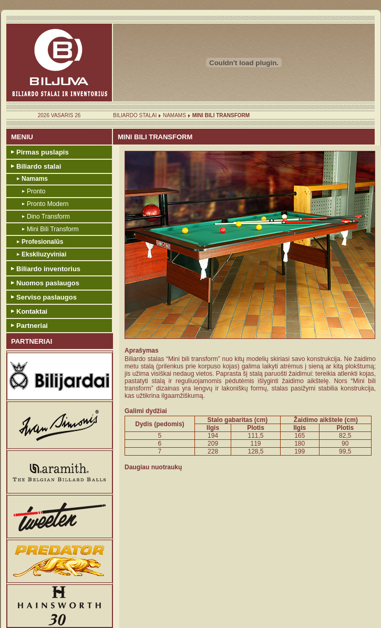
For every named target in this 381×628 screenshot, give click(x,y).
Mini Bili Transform (53, 229)
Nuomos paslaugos (47, 283)
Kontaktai (31, 311)
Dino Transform (48, 216)
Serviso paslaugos (46, 297)
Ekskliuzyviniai (44, 254)
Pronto (36, 191)
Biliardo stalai (135, 115)
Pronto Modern (47, 204)
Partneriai (32, 326)
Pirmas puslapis (42, 152)
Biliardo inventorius (48, 269)
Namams (174, 115)
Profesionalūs (42, 241)
